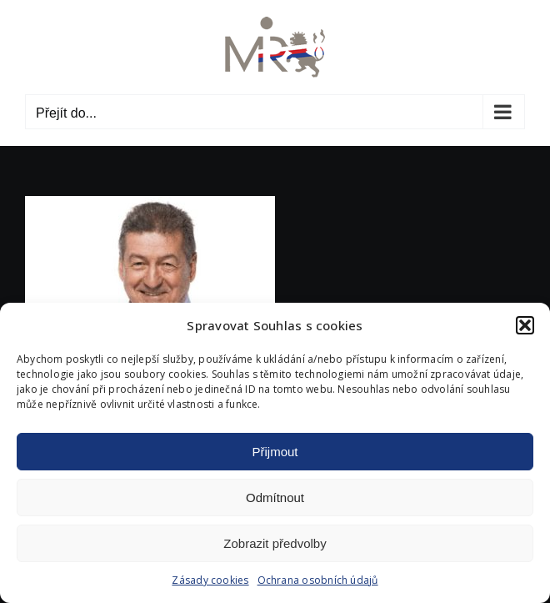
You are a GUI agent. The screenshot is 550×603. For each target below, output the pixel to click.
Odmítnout (275, 497)
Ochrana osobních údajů (318, 580)
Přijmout (275, 452)
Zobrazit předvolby (274, 543)
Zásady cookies (210, 580)
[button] (525, 325)
